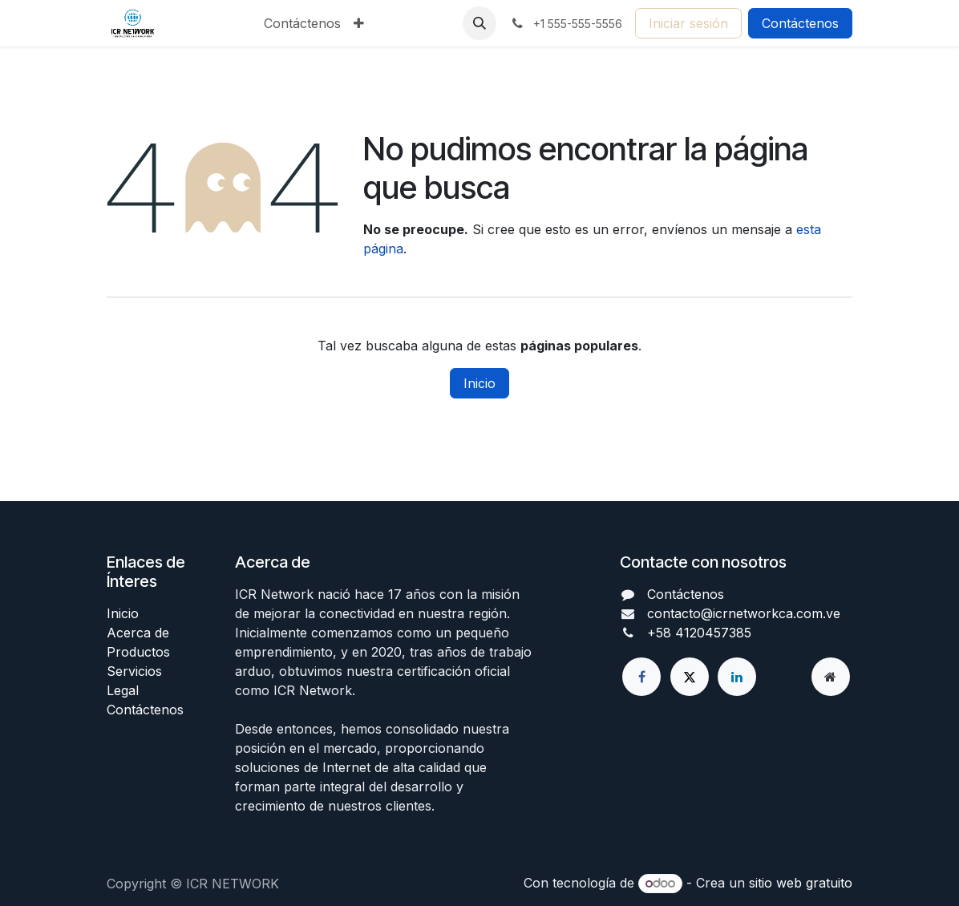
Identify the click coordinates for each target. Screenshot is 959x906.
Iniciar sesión (688, 23)
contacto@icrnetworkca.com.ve (743, 613)
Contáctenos (800, 23)
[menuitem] (302, 23)
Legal (123, 690)
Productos (138, 652)
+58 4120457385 (699, 633)
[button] (479, 23)
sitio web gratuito (800, 883)
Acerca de (138, 633)
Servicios (134, 671)
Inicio (479, 383)
